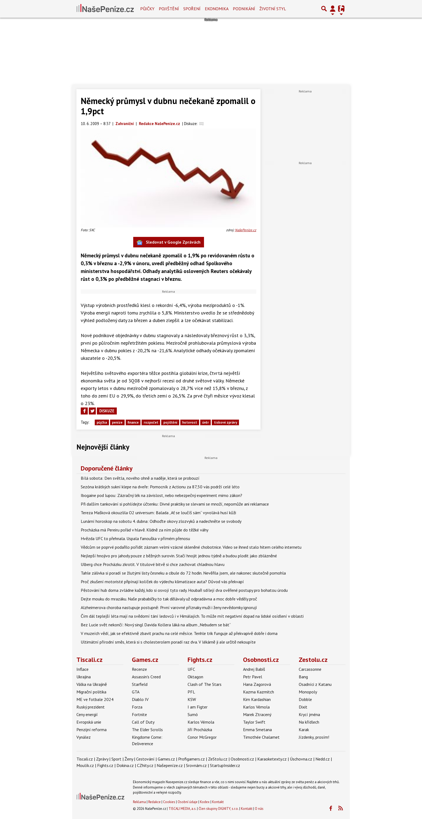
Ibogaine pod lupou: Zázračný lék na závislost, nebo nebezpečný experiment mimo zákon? (161, 495)
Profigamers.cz (191, 759)
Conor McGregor (202, 737)
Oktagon (195, 676)
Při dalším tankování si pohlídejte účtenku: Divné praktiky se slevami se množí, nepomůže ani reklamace (175, 504)
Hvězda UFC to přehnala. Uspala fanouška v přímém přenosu (135, 538)
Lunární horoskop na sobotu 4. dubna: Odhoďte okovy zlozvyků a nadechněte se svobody (161, 521)
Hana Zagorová (257, 684)
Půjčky (147, 8)
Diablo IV (140, 699)
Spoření (192, 8)
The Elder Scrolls (147, 729)
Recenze (139, 669)
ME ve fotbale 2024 (95, 699)
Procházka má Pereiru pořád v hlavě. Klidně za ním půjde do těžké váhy (144, 530)
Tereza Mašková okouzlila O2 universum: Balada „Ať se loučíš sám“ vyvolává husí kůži (158, 512)
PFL (191, 691)
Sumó (193, 714)
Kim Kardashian (257, 699)
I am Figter (198, 707)
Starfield (139, 684)
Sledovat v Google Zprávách (169, 242)
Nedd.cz (322, 759)
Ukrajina (83, 676)
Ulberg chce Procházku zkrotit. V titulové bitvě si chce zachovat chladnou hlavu (152, 564)
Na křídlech (309, 722)
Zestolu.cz (313, 659)
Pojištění (169, 8)
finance (133, 422)
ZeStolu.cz (217, 759)
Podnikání (244, 8)
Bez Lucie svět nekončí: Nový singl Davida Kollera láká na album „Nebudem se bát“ (156, 624)
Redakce (154, 802)
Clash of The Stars (204, 684)
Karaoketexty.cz (272, 759)
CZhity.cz (145, 765)
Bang (303, 676)
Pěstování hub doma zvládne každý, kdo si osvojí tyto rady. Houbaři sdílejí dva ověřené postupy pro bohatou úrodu (184, 590)
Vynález (83, 737)
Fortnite (139, 714)
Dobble (305, 699)
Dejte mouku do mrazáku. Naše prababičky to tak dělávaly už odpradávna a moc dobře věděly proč (169, 599)
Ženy (129, 759)
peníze (117, 422)
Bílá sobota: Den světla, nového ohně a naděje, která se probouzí (140, 478)
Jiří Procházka (200, 729)
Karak (304, 729)
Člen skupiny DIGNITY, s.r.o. (218, 808)
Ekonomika (216, 8)
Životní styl (272, 8)
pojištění (170, 422)
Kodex (205, 802)
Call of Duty (143, 722)
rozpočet (151, 422)
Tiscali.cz (89, 659)
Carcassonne (310, 669)
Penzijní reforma (91, 729)
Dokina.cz (125, 765)
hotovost (189, 422)
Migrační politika (91, 691)
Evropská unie (88, 722)
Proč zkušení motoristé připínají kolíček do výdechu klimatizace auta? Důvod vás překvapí (162, 581)
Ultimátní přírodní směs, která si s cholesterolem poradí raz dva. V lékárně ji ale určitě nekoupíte (168, 642)
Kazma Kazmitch (258, 691)
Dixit (303, 707)
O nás (259, 808)
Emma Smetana (257, 729)
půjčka (102, 422)
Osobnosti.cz (261, 659)
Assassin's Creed (146, 676)
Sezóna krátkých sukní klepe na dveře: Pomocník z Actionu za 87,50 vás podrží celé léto (160, 486)
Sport (116, 759)
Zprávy (102, 759)
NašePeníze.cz (245, 230)
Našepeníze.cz (170, 765)
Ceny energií (87, 714)
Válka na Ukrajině (91, 684)
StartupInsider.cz (225, 765)
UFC (191, 669)
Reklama (139, 802)
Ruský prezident (90, 707)
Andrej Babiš (254, 669)
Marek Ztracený (257, 714)
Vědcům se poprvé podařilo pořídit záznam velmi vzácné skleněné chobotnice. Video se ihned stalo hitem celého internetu (191, 547)
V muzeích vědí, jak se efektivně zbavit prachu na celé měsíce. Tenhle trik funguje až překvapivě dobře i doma (179, 633)
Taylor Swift (254, 722)
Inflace (82, 669)
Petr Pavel (252, 676)
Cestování (145, 759)
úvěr (205, 422)
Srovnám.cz (196, 765)
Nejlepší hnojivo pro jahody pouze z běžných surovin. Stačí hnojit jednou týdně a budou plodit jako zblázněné (179, 555)
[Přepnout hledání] (324, 8)
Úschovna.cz (301, 759)
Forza (137, 707)
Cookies (169, 802)
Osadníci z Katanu (315, 684)
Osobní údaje (188, 802)
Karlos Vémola (201, 722)
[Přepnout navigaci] (332, 8)
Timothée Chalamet (261, 737)
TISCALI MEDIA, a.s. (182, 808)
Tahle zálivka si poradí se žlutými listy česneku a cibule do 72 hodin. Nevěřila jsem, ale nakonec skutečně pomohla (183, 573)
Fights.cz (200, 659)
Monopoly (308, 691)
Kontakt (218, 802)
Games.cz (145, 659)
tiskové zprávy (225, 422)
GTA (135, 691)
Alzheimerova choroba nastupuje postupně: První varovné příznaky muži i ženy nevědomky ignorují (169, 607)
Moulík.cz (85, 765)
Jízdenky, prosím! (314, 737)
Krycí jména (309, 714)
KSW (192, 699)
